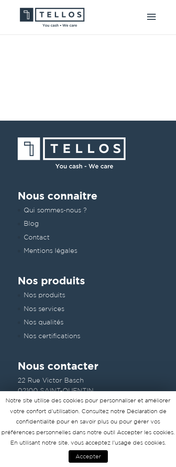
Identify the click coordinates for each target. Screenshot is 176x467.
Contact (37, 237)
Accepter (88, 456)
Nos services (44, 308)
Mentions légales (50, 250)
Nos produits (44, 295)
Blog (31, 223)
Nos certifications (52, 335)
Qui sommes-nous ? (55, 210)
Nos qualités (43, 322)
